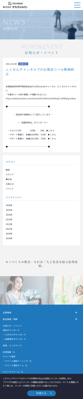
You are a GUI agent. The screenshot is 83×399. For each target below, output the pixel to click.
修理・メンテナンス (12, 345)
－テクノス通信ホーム (13, 365)
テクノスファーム (11, 371)
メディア (10, 174)
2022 (8, 224)
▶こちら (50, 132)
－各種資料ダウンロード (14, 339)
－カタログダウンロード (14, 334)
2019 (8, 238)
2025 (8, 210)
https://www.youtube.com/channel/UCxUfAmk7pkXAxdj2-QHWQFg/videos (41, 100)
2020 (8, 233)
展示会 (9, 179)
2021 (8, 228)
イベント (10, 188)
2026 (8, 205)
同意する (41, 393)
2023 (8, 219)
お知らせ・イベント (12, 325)
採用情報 (7, 352)
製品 (8, 169)
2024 (8, 214)
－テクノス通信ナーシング (15, 360)
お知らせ (10, 183)
